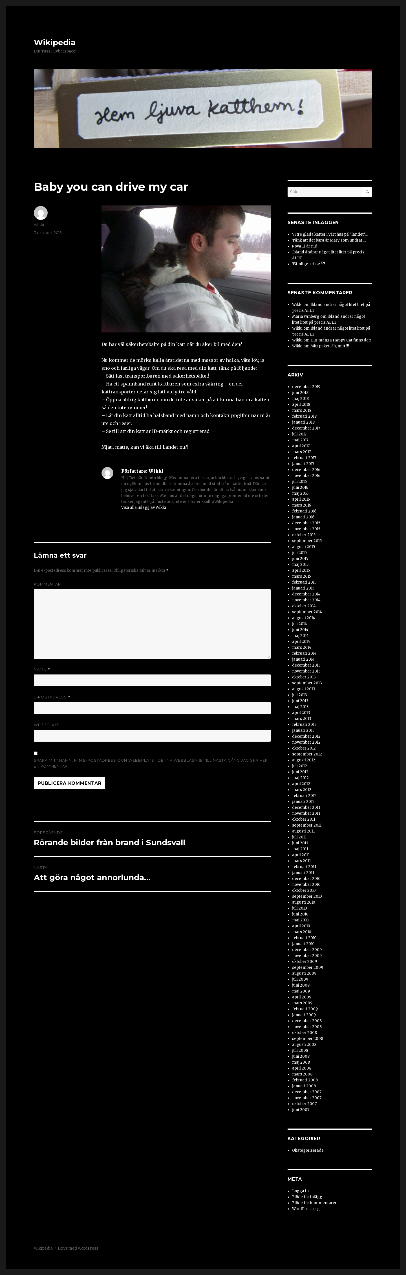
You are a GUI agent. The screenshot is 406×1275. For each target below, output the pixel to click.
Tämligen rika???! (308, 264)
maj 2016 (300, 493)
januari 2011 (303, 872)
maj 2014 (300, 635)
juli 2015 (299, 552)
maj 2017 (300, 440)
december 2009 (307, 949)
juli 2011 (299, 837)
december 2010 (306, 878)
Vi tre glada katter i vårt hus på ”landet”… (330, 234)
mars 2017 (301, 452)
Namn (42, 669)
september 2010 (307, 896)
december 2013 (306, 665)
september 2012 (307, 754)
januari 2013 (303, 730)
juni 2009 (301, 985)
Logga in (300, 1191)
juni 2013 (300, 700)
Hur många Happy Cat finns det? (341, 340)
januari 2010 (303, 943)
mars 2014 (301, 647)
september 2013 (307, 683)
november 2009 (307, 955)
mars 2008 (302, 1074)
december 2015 (306, 523)
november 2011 (306, 813)
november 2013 (306, 671)
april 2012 (301, 783)
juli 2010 (299, 908)
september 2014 (307, 612)
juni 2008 (301, 1056)
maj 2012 (300, 777)
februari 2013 (304, 724)
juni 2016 (300, 487)
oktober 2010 (304, 890)
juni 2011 (300, 843)
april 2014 (301, 641)
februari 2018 (304, 416)
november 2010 (306, 884)
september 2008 (307, 1038)
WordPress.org (306, 1208)
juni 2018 (300, 392)
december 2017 (306, 428)
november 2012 (306, 742)
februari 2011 (304, 866)
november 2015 (306, 529)
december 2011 (306, 807)
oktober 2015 (303, 535)
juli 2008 (300, 1050)
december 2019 (306, 386)
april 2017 (301, 446)
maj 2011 (300, 849)
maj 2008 (301, 1062)
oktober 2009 (304, 961)
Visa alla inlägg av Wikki (143, 507)
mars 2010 (301, 932)
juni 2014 (300, 629)
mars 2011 (301, 860)
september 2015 (307, 540)
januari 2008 (304, 1086)
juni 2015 (300, 558)
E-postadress (52, 697)
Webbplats (47, 724)
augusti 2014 (303, 617)
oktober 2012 (304, 748)
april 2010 (301, 926)
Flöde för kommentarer (314, 1202)
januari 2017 (303, 463)
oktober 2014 (304, 606)
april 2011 (301, 855)
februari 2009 (305, 1009)
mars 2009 (302, 1003)
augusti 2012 (303, 760)
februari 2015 (304, 582)
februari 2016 (304, 511)
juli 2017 (299, 434)
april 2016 (301, 499)
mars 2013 (301, 718)
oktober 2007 (304, 1103)
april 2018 (301, 404)
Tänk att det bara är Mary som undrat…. (329, 240)
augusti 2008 (304, 1044)
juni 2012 (300, 772)
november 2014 (306, 600)
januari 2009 (304, 1015)
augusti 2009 (304, 973)
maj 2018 (300, 398)
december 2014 (306, 594)
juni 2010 (300, 914)
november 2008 (307, 1026)
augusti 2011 (303, 831)
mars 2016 (301, 505)
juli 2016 (299, 481)
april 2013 (301, 712)
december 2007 (306, 1092)
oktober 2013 (304, 677)
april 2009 (301, 997)
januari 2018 (303, 422)
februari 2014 (304, 653)
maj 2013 (300, 706)
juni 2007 (300, 1109)
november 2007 (306, 1098)
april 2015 (301, 570)
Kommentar (47, 584)
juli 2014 (299, 623)
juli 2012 (299, 766)
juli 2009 (300, 979)
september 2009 (307, 967)
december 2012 (306, 736)
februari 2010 (304, 938)
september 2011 (306, 825)
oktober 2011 (303, 819)
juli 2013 (299, 695)
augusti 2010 (303, 902)
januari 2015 (303, 588)
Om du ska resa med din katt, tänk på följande (204, 368)
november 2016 (306, 475)
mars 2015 (301, 576)
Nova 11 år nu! (304, 246)
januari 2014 (303, 659)
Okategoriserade (308, 1150)
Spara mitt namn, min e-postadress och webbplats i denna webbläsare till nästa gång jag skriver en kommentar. (151, 763)
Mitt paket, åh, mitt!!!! (329, 346)
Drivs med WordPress (78, 1248)
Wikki (39, 224)
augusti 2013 (303, 689)
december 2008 (307, 1020)
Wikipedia (55, 42)
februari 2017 (304, 457)
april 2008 (301, 1068)
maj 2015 (300, 564)
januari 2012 (303, 801)
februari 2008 (305, 1080)
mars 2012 (301, 789)
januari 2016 (303, 517)
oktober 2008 (304, 1032)
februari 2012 (304, 795)
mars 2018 (301, 410)
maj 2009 (301, 991)
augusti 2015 (303, 546)
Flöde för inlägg (307, 1197)
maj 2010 (300, 920)
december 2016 (306, 469)
